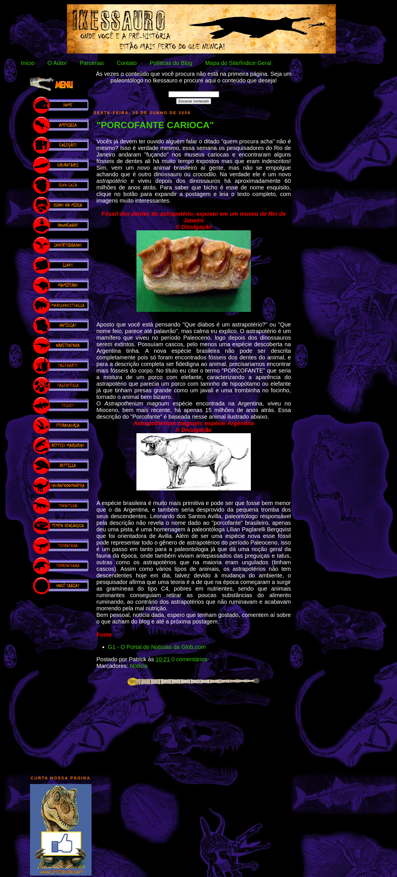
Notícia (139, 666)
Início (28, 63)
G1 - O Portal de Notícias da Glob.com (157, 647)
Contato (127, 63)
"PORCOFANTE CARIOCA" (155, 125)
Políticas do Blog (171, 63)
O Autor (57, 63)
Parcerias (92, 63)
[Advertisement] (60, 682)
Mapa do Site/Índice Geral (238, 63)
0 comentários (189, 659)
